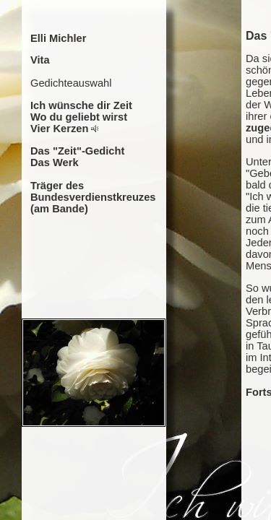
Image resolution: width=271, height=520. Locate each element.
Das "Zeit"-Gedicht (77, 151)
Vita (40, 60)
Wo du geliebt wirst (78, 117)
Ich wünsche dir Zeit (81, 105)
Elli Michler (58, 38)
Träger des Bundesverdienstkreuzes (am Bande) (93, 197)
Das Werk (54, 162)
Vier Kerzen (59, 128)
